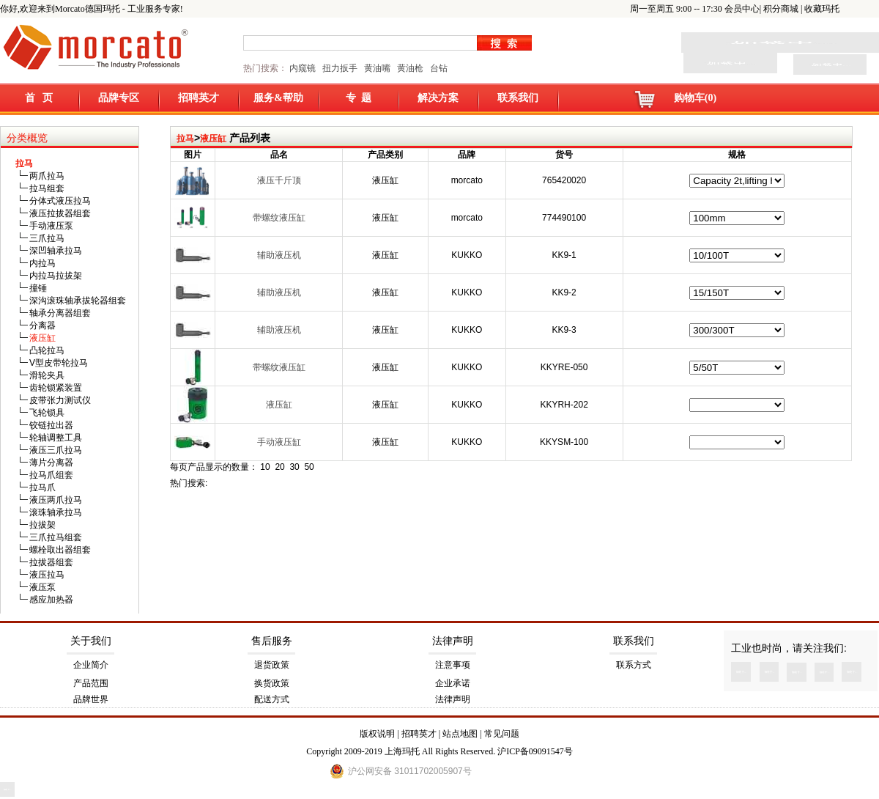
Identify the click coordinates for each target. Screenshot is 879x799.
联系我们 (517, 97)
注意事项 (452, 665)
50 (309, 467)
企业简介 (90, 665)
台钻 (438, 68)
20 (279, 467)
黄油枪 (410, 68)
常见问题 (501, 734)
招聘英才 (198, 97)
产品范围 (90, 683)
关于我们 (90, 641)
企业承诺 (452, 683)
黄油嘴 (377, 68)
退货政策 (271, 665)
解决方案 (438, 97)
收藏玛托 (821, 9)
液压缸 (213, 138)
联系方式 (633, 665)
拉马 (185, 138)
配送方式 (271, 699)
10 (265, 467)
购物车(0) (695, 97)
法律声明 (452, 641)
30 (294, 467)
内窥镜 (302, 68)
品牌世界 (90, 699)
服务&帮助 (278, 97)
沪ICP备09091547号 (535, 751)
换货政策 (271, 683)
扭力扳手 (339, 68)
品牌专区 (118, 97)
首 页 (39, 97)
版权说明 (377, 734)
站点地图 (460, 734)
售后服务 (271, 641)
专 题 (358, 97)
